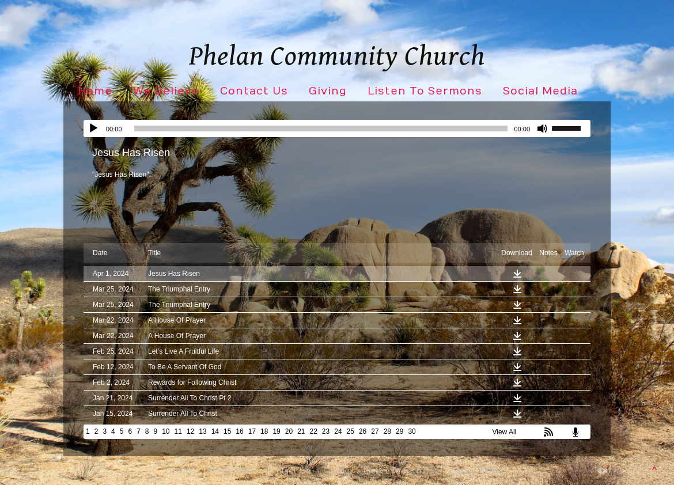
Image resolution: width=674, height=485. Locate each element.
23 (326, 431)
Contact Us (254, 91)
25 (350, 431)
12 (190, 431)
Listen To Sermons (425, 91)
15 (227, 431)
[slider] (321, 128)
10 (165, 431)
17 (252, 431)
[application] (337, 128)
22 (313, 431)
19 (276, 431)
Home (95, 91)
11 (178, 431)
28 (387, 431)
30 (411, 431)
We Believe (166, 91)
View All (504, 432)
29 (399, 431)
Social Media (540, 91)
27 (374, 431)
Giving (328, 91)
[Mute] (542, 128)
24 (338, 431)
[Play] (93, 128)
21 (301, 431)
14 (215, 431)
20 (289, 431)
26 (362, 431)
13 (202, 431)
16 (239, 431)
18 (264, 431)
